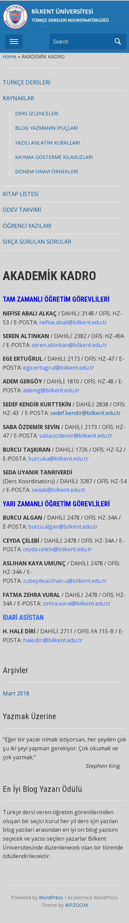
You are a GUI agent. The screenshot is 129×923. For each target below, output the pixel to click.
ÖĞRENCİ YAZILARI (27, 226)
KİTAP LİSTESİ (21, 194)
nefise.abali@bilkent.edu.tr (73, 322)
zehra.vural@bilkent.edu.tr (76, 603)
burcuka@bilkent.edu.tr (58, 458)
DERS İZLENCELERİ (36, 113)
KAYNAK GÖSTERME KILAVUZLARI (54, 157)
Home (10, 56)
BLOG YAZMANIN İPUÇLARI (46, 128)
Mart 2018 (16, 693)
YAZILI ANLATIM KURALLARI (47, 142)
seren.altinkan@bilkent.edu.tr (69, 345)
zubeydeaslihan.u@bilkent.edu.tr (65, 581)
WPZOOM (76, 905)
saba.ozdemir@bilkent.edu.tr (75, 435)
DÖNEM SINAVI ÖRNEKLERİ (46, 171)
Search (118, 41)
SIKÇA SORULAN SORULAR (37, 241)
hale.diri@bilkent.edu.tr (52, 640)
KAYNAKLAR (18, 98)
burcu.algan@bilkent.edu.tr (63, 526)
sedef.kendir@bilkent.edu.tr (85, 413)
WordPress (51, 897)
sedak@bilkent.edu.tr (59, 490)
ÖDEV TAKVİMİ (22, 210)
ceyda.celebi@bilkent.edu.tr (57, 549)
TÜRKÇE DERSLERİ (26, 82)
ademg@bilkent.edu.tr (51, 390)
